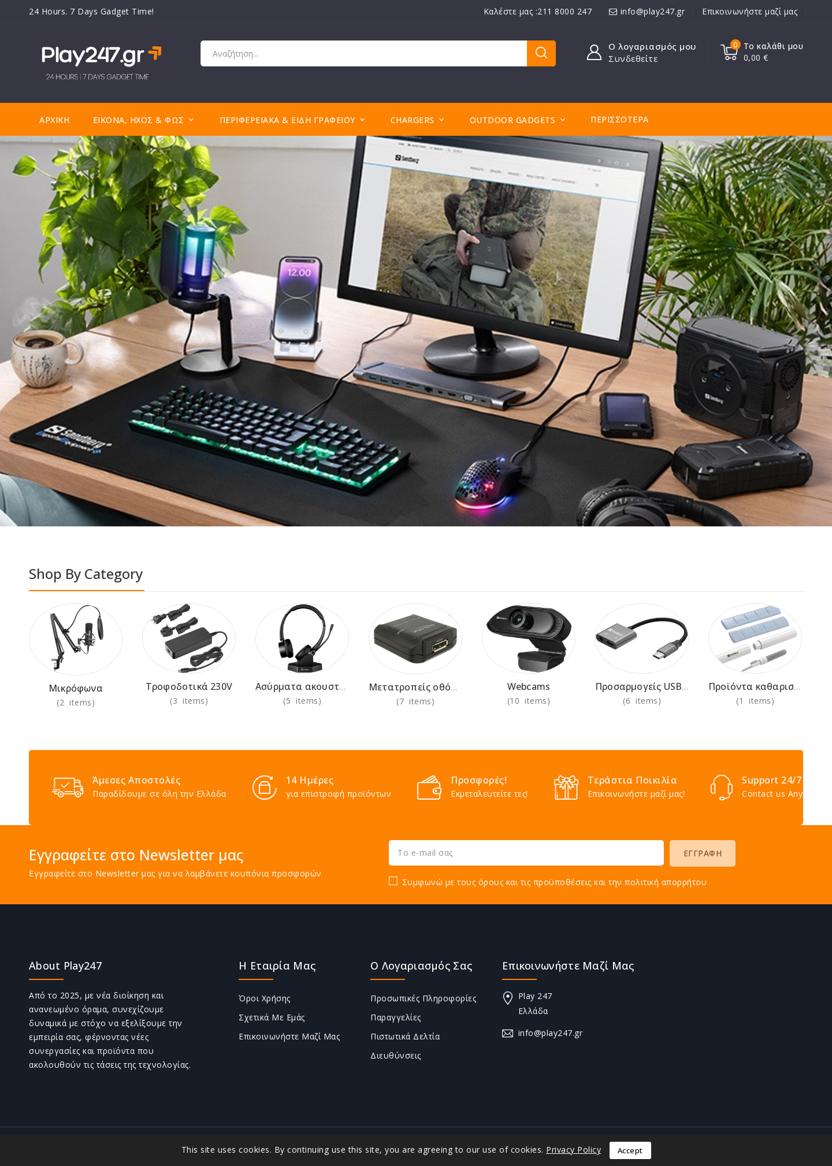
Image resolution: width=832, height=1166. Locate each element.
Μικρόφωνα (76, 688)
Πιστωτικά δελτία (405, 1036)
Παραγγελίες (395, 1017)
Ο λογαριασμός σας (421, 965)
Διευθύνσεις (395, 1055)
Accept (630, 1150)
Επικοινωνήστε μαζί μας (749, 11)
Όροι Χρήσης (265, 998)
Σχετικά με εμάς (272, 1017)
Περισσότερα (619, 119)
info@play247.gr (653, 11)
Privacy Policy (573, 1149)
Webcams (528, 686)
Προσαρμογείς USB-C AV (650, 686)
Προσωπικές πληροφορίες (423, 998)
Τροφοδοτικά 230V (189, 686)
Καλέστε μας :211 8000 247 (538, 11)
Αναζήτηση (541, 53)
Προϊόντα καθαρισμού (760, 686)
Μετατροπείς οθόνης (418, 687)
